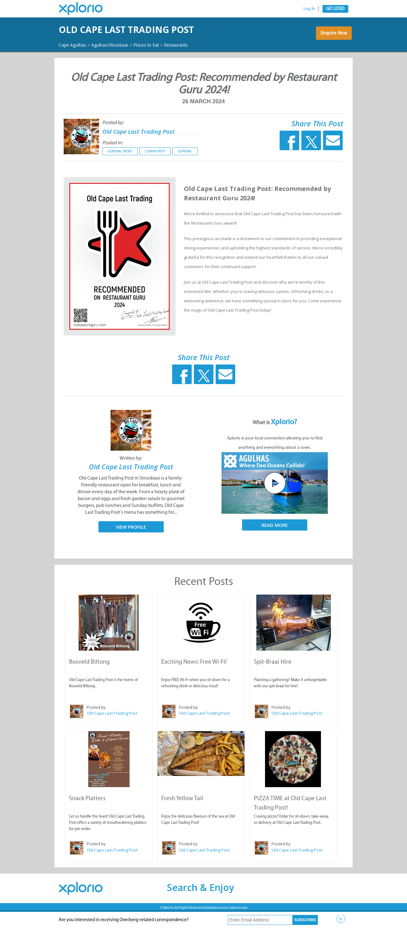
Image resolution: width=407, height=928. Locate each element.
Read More (275, 542)
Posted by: (113, 139)
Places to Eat (160, 62)
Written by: (131, 475)
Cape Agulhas (75, 62)
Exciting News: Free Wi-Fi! (193, 678)
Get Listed (335, 8)
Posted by (95, 723)
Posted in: (112, 160)
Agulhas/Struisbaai (118, 62)
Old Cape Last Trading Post (148, 148)
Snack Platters (87, 814)
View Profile (131, 544)
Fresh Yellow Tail (182, 814)
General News (119, 168)
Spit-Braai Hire (272, 678)
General (185, 168)
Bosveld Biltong (89, 678)
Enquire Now (332, 44)
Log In (309, 8)
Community (155, 168)
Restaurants (195, 62)
